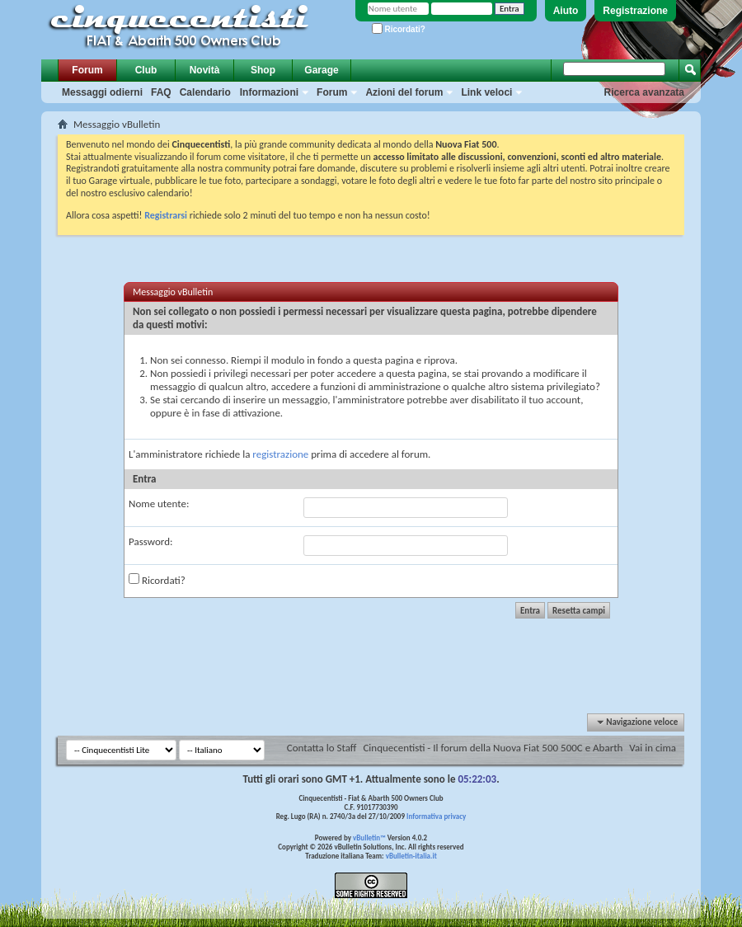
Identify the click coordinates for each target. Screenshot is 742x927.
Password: (150, 541)
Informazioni (269, 92)
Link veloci (486, 92)
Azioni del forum (404, 92)
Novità (205, 70)
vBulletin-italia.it (411, 855)
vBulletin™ (369, 837)
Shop (263, 70)
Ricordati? (398, 29)
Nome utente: (159, 503)
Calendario (205, 92)
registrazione (280, 454)
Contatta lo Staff (322, 747)
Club (146, 70)
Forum (87, 70)
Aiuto (566, 10)
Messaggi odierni (102, 92)
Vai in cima (652, 747)
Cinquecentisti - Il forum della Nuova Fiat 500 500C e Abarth (492, 747)
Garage (321, 70)
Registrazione (635, 10)
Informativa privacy (436, 816)
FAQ (161, 92)
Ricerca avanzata (644, 92)
